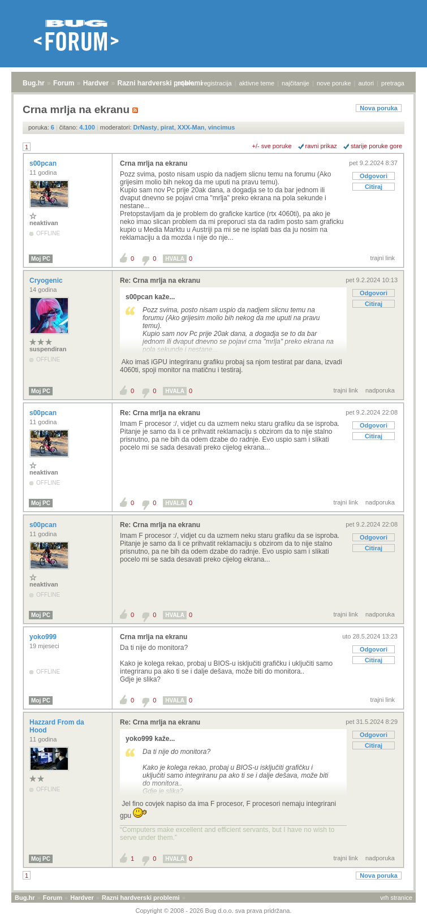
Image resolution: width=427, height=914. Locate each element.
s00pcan (43, 163)
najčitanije (295, 83)
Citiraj (373, 186)
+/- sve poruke (272, 146)
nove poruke (334, 83)
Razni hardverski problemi (160, 83)
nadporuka (380, 390)
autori (366, 83)
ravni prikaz (321, 146)
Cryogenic (46, 280)
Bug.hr (34, 83)
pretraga (392, 83)
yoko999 (43, 637)
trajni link (382, 258)
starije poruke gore (376, 146)
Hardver (96, 83)
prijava (185, 83)
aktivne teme (256, 83)
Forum (63, 83)
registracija (217, 83)
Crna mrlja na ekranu (153, 163)
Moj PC (40, 259)
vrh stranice (396, 897)
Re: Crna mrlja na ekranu (160, 280)
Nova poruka (379, 108)
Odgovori (373, 176)
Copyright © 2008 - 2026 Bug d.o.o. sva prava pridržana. (214, 910)
